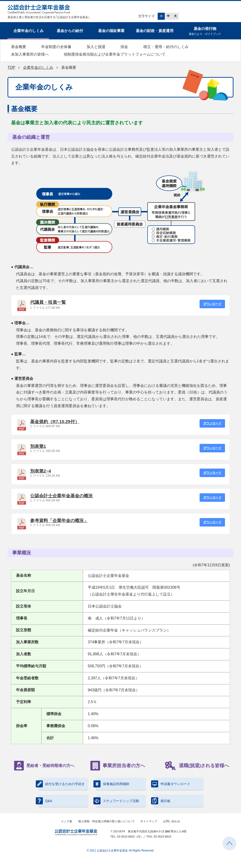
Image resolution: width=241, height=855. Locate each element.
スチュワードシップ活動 (117, 800)
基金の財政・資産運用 (154, 31)
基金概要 (18, 47)
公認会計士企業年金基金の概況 (61, 495)
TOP (11, 67)
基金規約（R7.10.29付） (54, 421)
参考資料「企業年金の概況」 (59, 520)
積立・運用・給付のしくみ (166, 47)
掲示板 (161, 800)
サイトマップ (148, 821)
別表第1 (38, 446)
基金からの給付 (70, 31)
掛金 (124, 47)
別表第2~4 (40, 471)
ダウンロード (212, 304)
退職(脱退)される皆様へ (197, 765)
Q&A (45, 800)
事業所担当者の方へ (117, 765)
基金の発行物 (205, 31)
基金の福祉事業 (111, 31)
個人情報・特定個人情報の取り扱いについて (106, 821)
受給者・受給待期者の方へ (44, 765)
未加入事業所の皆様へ (30, 54)
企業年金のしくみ (28, 31)
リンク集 (66, 821)
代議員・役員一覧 (48, 302)
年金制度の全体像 (56, 47)
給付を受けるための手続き (61, 783)
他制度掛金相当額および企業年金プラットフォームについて (114, 54)
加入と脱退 (96, 47)
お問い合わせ (171, 821)
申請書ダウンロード (171, 783)
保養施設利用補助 (112, 783)
